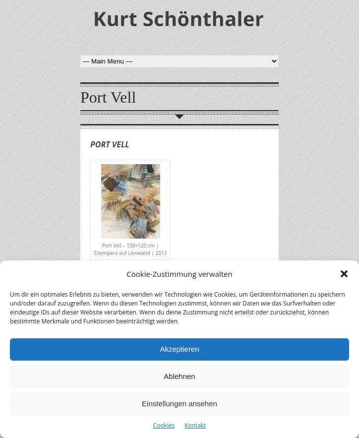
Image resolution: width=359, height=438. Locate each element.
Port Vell (109, 144)
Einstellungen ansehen (179, 403)
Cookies (164, 425)
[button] (344, 274)
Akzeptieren (179, 349)
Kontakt (195, 425)
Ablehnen (179, 376)
